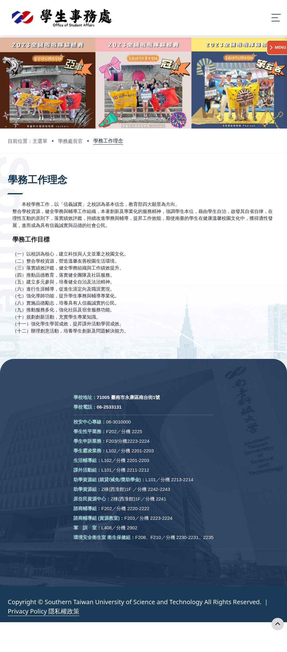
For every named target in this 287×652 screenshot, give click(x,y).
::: (9, 171)
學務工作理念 (108, 140)
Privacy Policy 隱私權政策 (43, 611)
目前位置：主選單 (27, 141)
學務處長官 (70, 141)
